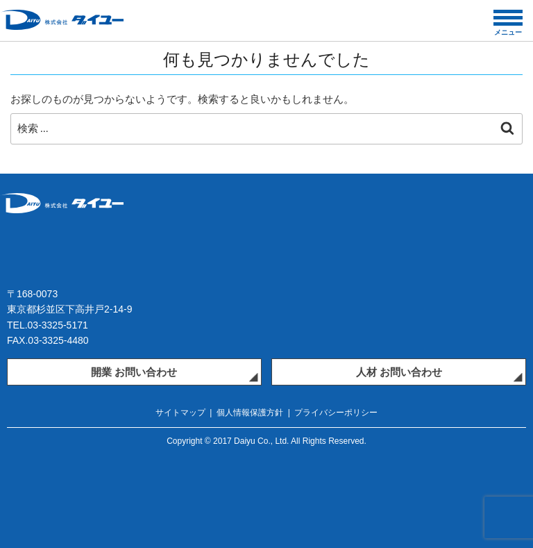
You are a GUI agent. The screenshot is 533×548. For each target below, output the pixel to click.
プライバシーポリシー (336, 412)
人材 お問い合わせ (399, 372)
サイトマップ (180, 412)
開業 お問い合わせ (134, 372)
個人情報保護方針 (250, 412)
